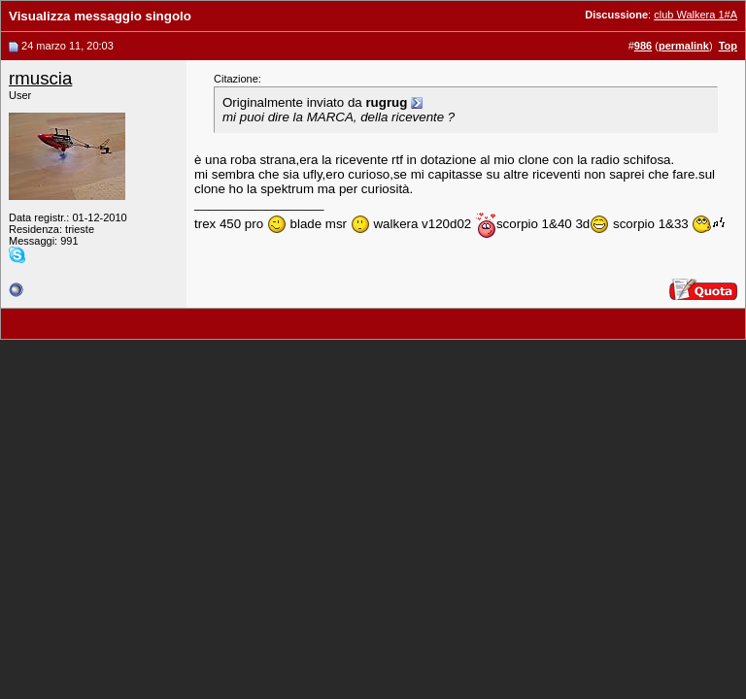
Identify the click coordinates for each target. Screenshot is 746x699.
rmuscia (40, 78)
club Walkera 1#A (695, 14)
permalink (684, 45)
